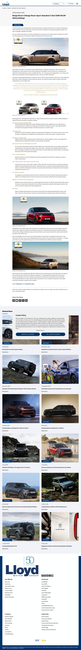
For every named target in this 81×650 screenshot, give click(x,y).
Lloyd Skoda (45, 601)
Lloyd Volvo (44, 594)
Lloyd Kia (44, 590)
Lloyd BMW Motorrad (47, 605)
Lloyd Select (8, 631)
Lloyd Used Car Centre (47, 610)
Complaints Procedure (47, 625)
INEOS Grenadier (46, 597)
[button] (28, 334)
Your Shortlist (8, 618)
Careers (7, 625)
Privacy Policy (45, 616)
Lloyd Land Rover (46, 586)
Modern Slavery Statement (49, 629)
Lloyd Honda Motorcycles (48, 607)
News (9, 8)
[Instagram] (45, 576)
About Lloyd (8, 620)
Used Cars (7, 584)
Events (6, 629)
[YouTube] (52, 576)
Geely (43, 603)
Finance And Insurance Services (50, 623)
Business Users (9, 592)
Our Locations (8, 623)
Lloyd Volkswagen (46, 592)
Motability (7, 594)
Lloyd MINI (44, 584)
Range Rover (19, 283)
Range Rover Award (19, 8)
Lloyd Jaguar (45, 588)
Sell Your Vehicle (9, 616)
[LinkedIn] (47, 576)
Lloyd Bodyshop (9, 633)
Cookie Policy (45, 620)
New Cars (7, 581)
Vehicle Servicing (9, 597)
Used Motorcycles (9, 586)
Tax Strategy (45, 627)
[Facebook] (43, 576)
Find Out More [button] (40, 330)
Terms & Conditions (47, 618)
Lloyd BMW (44, 581)
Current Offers (9, 590)
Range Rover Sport (30, 283)
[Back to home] (5, 4)
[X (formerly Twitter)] (50, 576)
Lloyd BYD (44, 599)
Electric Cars (8, 588)
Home (4, 8)
